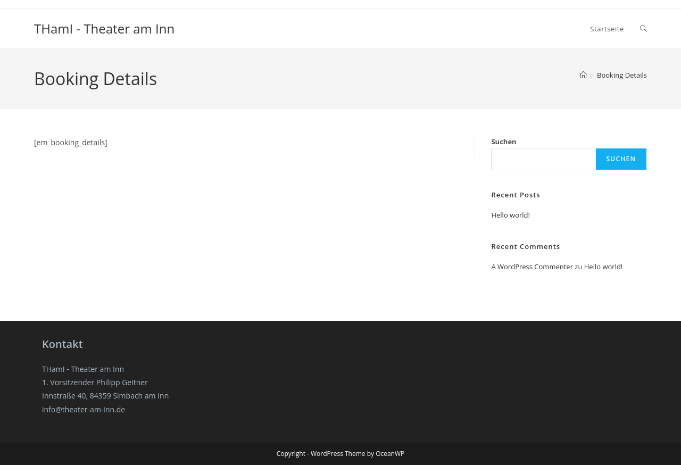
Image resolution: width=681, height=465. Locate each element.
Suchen (503, 141)
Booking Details (622, 75)
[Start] (583, 75)
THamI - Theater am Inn (104, 28)
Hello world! (510, 215)
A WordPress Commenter (532, 266)
